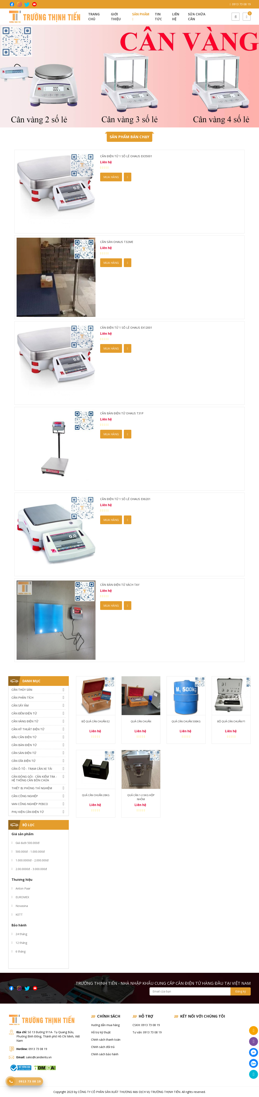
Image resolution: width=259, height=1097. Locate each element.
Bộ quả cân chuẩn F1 (231, 721)
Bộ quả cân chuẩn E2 (96, 721)
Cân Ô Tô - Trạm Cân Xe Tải (32, 769)
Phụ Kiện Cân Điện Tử (28, 812)
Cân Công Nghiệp (25, 796)
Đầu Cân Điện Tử (24, 737)
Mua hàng (111, 177)
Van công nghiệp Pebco (30, 804)
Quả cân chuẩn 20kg (95, 795)
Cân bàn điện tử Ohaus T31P (121, 413)
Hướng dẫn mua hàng (105, 1025)
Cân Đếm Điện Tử (24, 713)
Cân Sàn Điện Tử (24, 753)
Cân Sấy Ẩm (20, 705)
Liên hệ (175, 16)
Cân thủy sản (22, 690)
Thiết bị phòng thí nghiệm (32, 788)
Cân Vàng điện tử (25, 721)
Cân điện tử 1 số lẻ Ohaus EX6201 (125, 499)
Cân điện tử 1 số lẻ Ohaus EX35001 (126, 156)
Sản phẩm (140, 16)
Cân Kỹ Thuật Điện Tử (28, 729)
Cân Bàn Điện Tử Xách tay (119, 585)
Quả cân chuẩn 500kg (186, 721)
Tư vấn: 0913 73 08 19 (147, 1032)
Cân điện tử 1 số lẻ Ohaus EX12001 (126, 327)
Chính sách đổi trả (103, 1047)
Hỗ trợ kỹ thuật (101, 1032)
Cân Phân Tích (22, 697)
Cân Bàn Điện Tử (24, 745)
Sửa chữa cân (196, 16)
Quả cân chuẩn (141, 721)
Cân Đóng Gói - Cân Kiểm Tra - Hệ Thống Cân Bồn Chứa (34, 778)
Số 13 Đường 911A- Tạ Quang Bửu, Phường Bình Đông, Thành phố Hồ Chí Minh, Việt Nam (48, 1036)
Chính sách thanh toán (105, 1039)
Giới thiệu (116, 16)
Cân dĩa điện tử (23, 761)
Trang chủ (94, 16)
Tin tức (158, 16)
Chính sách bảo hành (104, 1054)
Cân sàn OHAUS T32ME (116, 242)
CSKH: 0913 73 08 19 (146, 1025)
